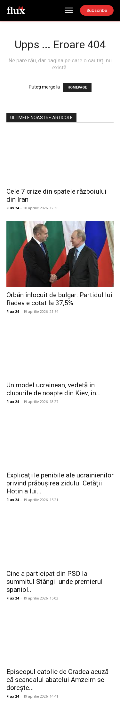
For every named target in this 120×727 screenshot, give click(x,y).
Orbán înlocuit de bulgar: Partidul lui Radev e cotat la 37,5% (59, 299)
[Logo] (16, 10)
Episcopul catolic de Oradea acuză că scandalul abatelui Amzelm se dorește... (57, 680)
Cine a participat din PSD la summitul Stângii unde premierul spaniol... (54, 581)
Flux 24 (12, 207)
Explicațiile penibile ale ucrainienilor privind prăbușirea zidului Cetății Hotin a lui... (60, 483)
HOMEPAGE (77, 87)
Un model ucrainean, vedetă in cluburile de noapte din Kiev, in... (53, 389)
